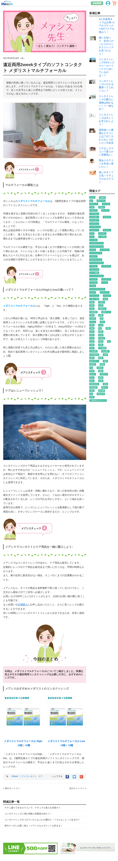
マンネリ (93, 282)
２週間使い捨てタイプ (98, 400)
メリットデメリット (97, 289)
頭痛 (91, 391)
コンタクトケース (96, 243)
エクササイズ (95, 227)
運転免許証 (94, 384)
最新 (100, 331)
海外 (100, 341)
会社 (91, 309)
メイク (104, 282)
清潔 (91, 345)
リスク (92, 292)
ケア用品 (102, 237)
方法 (91, 331)
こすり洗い (94, 214)
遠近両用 (93, 387)
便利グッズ (106, 312)
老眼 (102, 364)
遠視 (105, 384)
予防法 (101, 302)
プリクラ (93, 279)
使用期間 (93, 312)
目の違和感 (94, 355)
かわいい (93, 210)
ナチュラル (94, 269)
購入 (91, 381)
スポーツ (93, 256)
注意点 (101, 338)
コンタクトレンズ (96, 246)
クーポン (102, 233)
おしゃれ (106, 204)
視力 (91, 377)
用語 (100, 345)
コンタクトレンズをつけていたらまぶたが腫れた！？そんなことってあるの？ (42, 819)
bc (91, 201)
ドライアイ (106, 266)
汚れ (91, 338)
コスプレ (93, 240)
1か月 (92, 197)
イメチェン (94, 224)
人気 (100, 305)
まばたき (107, 217)
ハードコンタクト (96, 276)
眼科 (91, 358)
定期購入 (23, 604)
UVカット (93, 204)
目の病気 (93, 351)
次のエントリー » (77, 788)
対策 (91, 325)
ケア (40, 776)
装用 (91, 371)
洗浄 (91, 341)
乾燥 (91, 302)
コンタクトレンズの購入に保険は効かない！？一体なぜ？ (106, 102)
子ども (92, 322)
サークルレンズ (95, 253)
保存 (91, 315)
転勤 (100, 381)
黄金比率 (101, 394)
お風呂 (101, 207)
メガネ (92, 286)
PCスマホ (101, 201)
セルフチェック (95, 259)
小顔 (100, 325)
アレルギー (94, 220)
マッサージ (106, 279)
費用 (100, 377)
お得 (91, 207)
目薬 (105, 355)
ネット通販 (94, 273)
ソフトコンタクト (28, 776)
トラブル (93, 266)
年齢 (91, 328)
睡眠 (100, 358)
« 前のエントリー (11, 788)
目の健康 (102, 348)
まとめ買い (94, 217)
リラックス (104, 292)
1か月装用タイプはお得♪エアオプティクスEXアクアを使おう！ (107, 25)
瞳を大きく (94, 361)
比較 (100, 335)
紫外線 (92, 364)
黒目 (91, 397)
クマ (91, 233)
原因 (100, 315)
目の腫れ (105, 351)
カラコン (107, 230)
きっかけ (105, 210)
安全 (102, 322)
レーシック (94, 295)
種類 (105, 361)
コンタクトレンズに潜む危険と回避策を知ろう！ (28, 813)
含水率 (92, 318)
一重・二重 (94, 299)
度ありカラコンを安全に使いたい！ (106, 163)
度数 (108, 328)
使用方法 (102, 309)
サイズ (92, 250)
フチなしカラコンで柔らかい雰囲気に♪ (106, 151)
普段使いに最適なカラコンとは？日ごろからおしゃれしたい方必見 (106, 136)
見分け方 (104, 374)
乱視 (105, 299)
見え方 (92, 374)
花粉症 (100, 368)
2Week (14, 776)
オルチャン (94, 230)
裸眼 (100, 371)
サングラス (104, 250)
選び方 (104, 387)
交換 (91, 305)
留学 (91, 348)
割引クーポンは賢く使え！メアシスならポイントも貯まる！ (34, 825)
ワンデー (107, 295)
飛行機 (101, 391)
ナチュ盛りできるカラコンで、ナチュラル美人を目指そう (33, 807)
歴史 (91, 335)
